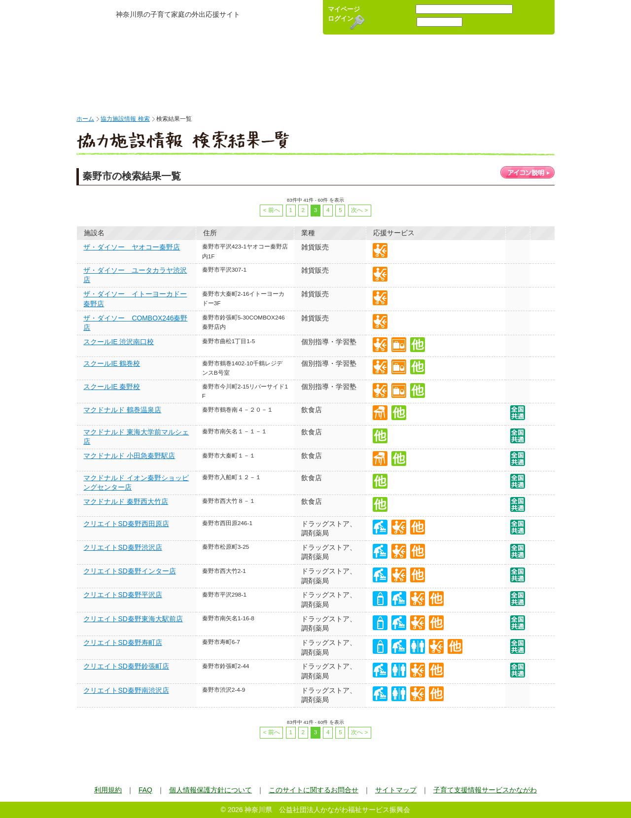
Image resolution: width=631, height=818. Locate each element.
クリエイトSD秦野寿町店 (122, 642)
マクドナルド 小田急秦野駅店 (129, 456)
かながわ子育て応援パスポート (197, 26)
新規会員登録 (533, 17)
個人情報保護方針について (210, 790)
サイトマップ (396, 790)
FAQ (145, 790)
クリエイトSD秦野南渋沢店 (126, 690)
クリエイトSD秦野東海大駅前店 (132, 619)
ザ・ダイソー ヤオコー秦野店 (131, 247)
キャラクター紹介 (506, 71)
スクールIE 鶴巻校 (111, 363)
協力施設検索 (303, 71)
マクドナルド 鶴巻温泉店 (122, 410)
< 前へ (271, 210)
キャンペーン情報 (406, 71)
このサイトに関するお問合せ (313, 790)
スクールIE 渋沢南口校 (118, 342)
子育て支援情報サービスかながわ (485, 790)
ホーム (85, 118)
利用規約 (108, 790)
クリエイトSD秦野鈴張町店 (126, 666)
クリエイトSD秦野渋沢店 (122, 547)
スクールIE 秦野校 (111, 387)
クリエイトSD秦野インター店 (129, 571)
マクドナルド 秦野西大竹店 (125, 501)
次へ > (359, 210)
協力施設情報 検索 (125, 118)
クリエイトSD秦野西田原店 (126, 524)
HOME (109, 71)
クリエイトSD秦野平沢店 (122, 595)
